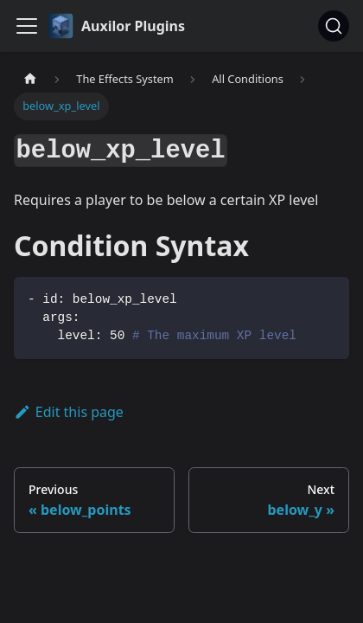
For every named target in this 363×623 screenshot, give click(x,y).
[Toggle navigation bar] (27, 26)
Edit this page (69, 411)
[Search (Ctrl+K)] (333, 26)
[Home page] (30, 79)
